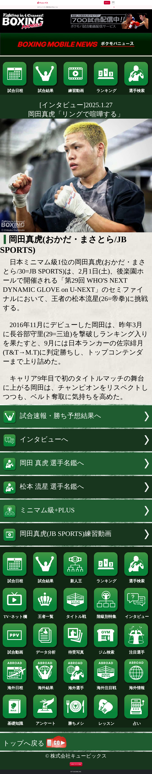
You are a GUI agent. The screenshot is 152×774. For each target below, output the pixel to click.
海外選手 (76, 686)
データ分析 (45, 650)
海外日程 (15, 686)
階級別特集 (106, 615)
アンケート (45, 721)
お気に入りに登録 (76, 764)
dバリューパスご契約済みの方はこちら (48, 7)
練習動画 (76, 89)
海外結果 (45, 686)
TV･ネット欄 (15, 615)
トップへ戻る (34, 743)
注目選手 (137, 650)
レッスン (106, 721)
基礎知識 (15, 721)
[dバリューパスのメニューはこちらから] (113, 3)
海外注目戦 (106, 686)
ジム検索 (106, 650)
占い (137, 721)
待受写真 (76, 650)
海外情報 (137, 686)
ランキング (106, 89)
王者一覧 (45, 615)
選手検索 (137, 89)
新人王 (76, 579)
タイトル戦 (76, 615)
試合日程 (15, 89)
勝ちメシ (76, 721)
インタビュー (137, 615)
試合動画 (15, 650)
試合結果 (45, 89)
